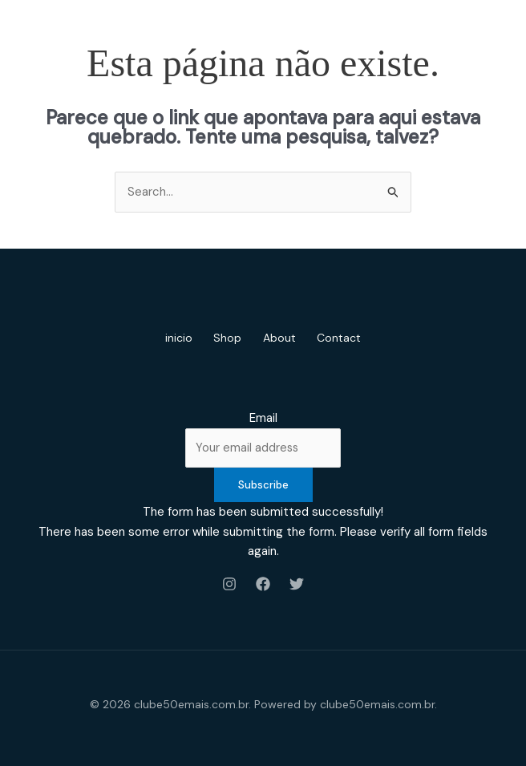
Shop (226, 337)
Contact (346, 337)
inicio (172, 337)
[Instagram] (229, 584)
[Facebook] (263, 584)
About (281, 337)
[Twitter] (296, 584)
